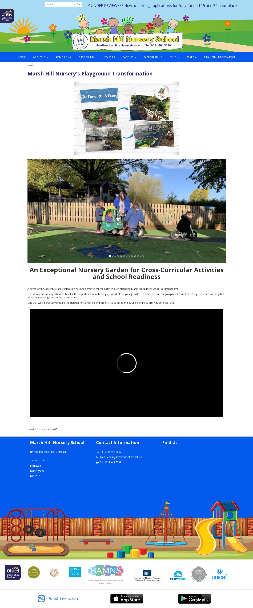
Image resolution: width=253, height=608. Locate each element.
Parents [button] (129, 57)
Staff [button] (191, 57)
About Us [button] (40, 57)
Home (22, 57)
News (30, 65)
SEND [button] (174, 57)
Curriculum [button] (87, 57)
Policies (109, 57)
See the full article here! (42, 429)
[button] (42, 211)
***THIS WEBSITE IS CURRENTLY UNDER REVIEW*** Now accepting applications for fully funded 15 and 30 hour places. (139, 5)
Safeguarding (153, 57)
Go (78, 4)
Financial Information (219, 57)
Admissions (63, 57)
